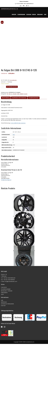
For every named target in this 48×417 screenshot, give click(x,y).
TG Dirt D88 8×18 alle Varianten (17, 120)
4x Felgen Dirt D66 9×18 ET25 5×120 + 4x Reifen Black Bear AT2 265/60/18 (24, 322)
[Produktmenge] (3, 84)
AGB (2, 373)
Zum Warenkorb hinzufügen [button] (24, 256)
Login (20, 5)
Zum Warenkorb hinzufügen (12, 83)
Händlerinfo (40, 14)
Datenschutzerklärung (7, 377)
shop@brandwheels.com (29, 3)
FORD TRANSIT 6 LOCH (22, 91)
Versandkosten (13, 77)
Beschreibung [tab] (6, 94)
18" (7, 91)
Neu (14, 131)
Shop (45, 14)
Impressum (4, 375)
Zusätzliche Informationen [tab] (19, 94)
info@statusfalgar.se (6, 176)
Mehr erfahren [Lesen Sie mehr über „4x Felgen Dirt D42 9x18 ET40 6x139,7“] (23, 219)
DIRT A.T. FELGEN (12, 91)
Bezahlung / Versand (31, 14)
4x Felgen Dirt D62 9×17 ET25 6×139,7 (24, 286)
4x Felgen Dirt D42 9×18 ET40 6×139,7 (24, 213)
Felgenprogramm (21, 14)
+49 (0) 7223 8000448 (19, 3)
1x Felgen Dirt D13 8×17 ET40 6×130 (24, 249)
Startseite (14, 14)
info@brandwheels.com (11, 354)
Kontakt (3, 378)
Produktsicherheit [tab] (33, 94)
